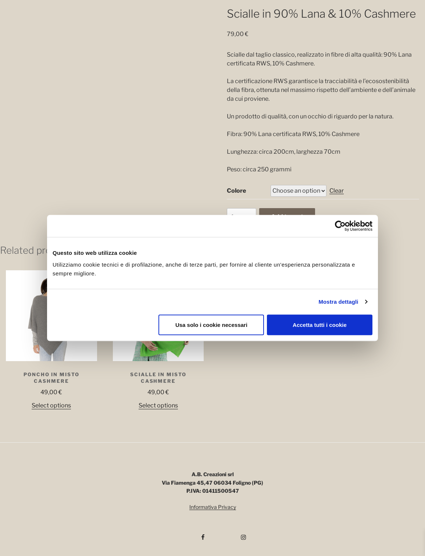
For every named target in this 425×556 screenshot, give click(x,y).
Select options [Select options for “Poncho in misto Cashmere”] (51, 405)
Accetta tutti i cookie (320, 324)
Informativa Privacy (212, 507)
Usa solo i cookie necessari (211, 324)
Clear (336, 190)
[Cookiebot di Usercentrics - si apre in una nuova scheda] (340, 226)
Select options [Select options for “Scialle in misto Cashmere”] (158, 405)
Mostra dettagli (338, 302)
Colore (236, 190)
